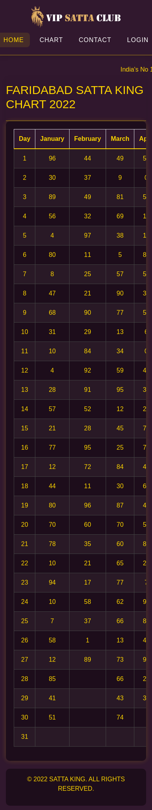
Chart (51, 40)
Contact (95, 40)
